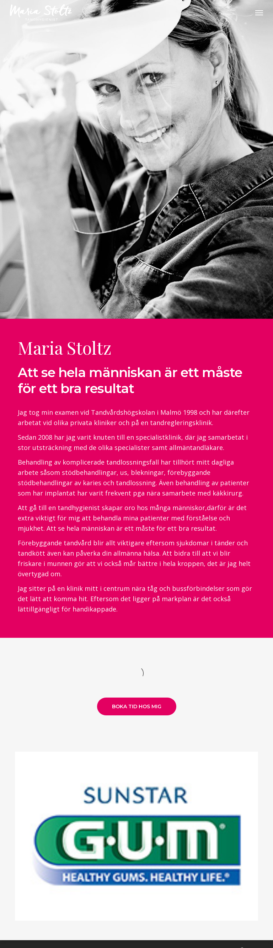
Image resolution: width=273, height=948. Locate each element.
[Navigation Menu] (259, 12)
